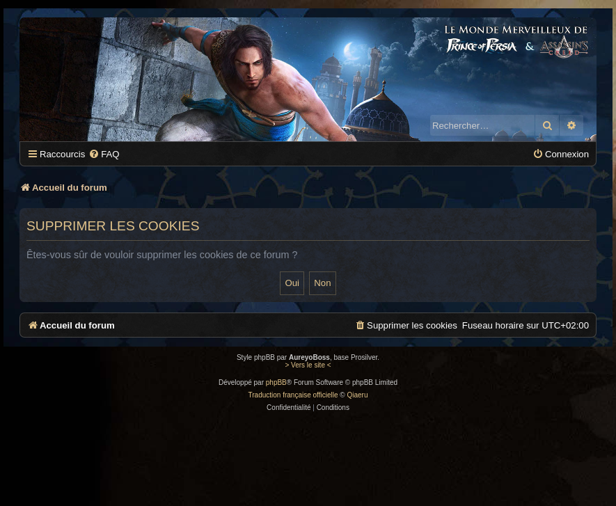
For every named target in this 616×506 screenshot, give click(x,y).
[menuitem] (103, 154)
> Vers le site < (308, 365)
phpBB (276, 382)
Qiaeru (357, 395)
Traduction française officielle (293, 395)
